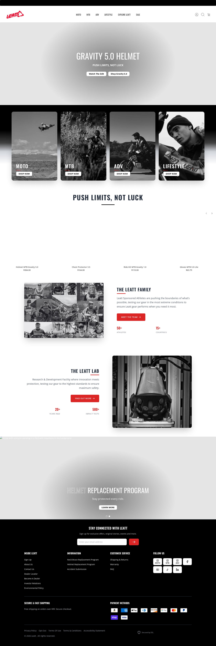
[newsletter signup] (102, 542)
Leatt (34, 636)
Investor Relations (32, 583)
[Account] (197, 15)
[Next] (212, 215)
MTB (88, 14)
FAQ (112, 569)
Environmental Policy (34, 588)
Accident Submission (77, 569)
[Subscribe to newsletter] (134, 542)
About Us (28, 564)
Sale (138, 14)
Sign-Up (28, 559)
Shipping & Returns (119, 559)
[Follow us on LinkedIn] (177, 569)
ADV (97, 14)
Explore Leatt (124, 14)
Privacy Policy (30, 630)
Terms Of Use (54, 630)
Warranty (114, 564)
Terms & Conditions (72, 630)
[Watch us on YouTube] (157, 569)
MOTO (78, 14)
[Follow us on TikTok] (167, 569)
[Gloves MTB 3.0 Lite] (189, 238)
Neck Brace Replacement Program (83, 559)
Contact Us (29, 569)
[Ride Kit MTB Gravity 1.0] (135, 238)
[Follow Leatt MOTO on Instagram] (157, 561)
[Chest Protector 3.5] (81, 238)
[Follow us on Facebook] (187, 561)
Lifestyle (108, 14)
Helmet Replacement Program (81, 564)
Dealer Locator (31, 574)
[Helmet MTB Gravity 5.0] (27, 238)
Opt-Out (42, 630)
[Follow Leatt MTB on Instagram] (167, 561)
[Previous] (206, 215)
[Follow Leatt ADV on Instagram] (177, 561)
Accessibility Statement (94, 630)
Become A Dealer (32, 578)
